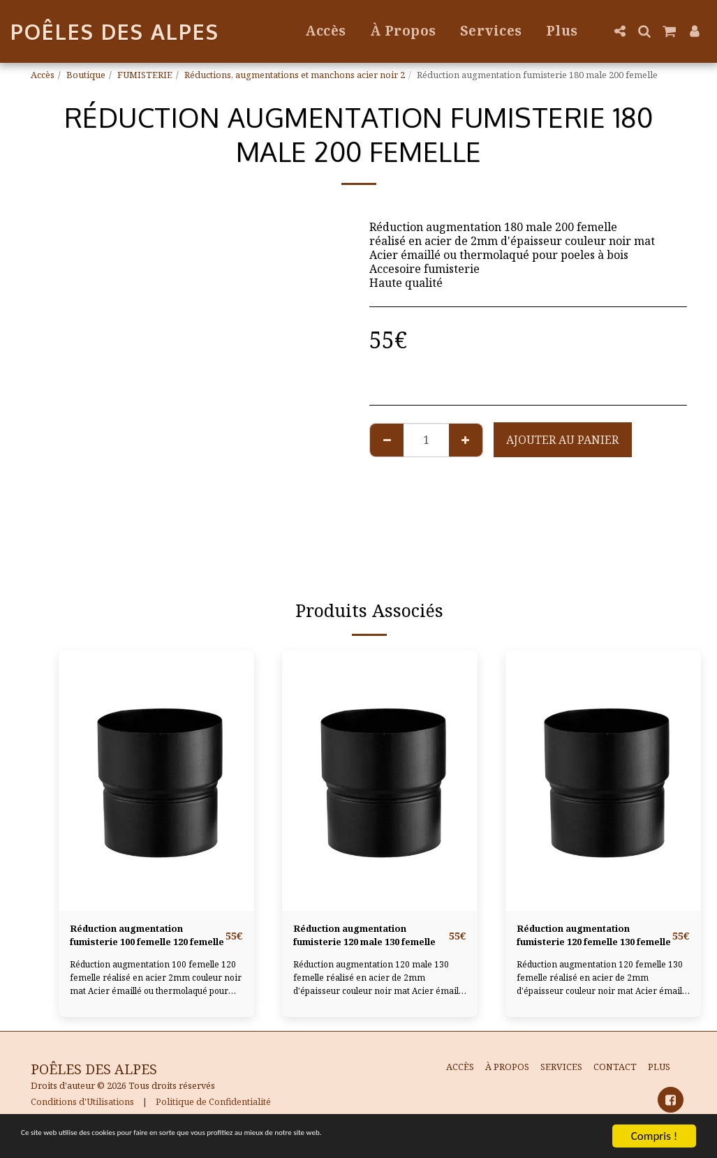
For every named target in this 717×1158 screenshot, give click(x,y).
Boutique (85, 74)
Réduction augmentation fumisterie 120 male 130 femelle (365, 939)
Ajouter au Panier (562, 439)
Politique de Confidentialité (213, 1107)
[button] (619, 31)
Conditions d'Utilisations (82, 1107)
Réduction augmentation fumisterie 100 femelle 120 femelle (146, 939)
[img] (156, 780)
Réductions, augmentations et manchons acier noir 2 (294, 74)
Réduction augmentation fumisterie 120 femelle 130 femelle (593, 939)
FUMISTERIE (144, 74)
